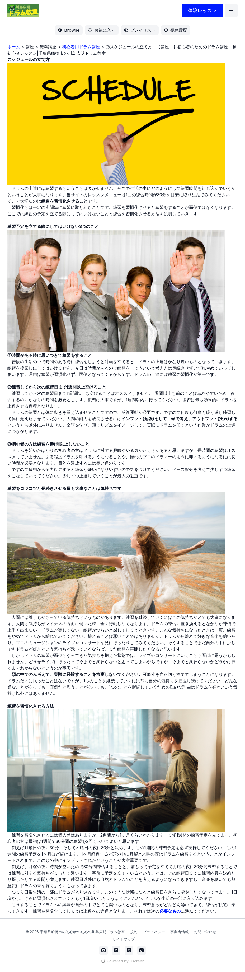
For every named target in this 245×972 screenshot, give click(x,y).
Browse (68, 30)
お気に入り (101, 30)
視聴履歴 (175, 30)
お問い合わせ (205, 931)
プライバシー (154, 931)
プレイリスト (140, 30)
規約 (134, 931)
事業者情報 (179, 931)
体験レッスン (202, 10)
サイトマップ (123, 939)
